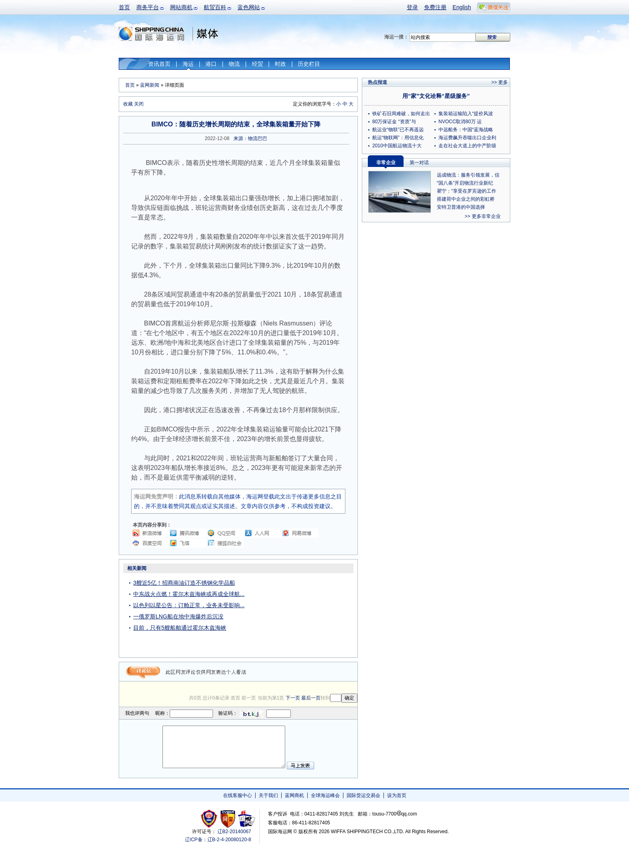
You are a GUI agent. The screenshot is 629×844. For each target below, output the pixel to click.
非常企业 (386, 162)
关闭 (139, 104)
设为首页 (396, 795)
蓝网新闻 (149, 85)
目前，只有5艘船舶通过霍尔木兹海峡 (179, 627)
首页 (124, 7)
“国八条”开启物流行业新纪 (465, 183)
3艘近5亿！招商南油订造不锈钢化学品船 (184, 583)
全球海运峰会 (325, 795)
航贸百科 (215, 7)
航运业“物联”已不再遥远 (398, 129)
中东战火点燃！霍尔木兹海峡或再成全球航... (189, 594)
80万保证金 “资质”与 (394, 121)
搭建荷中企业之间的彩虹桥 (466, 199)
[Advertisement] (307, 613)
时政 (280, 64)
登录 (412, 7)
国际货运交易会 (363, 795)
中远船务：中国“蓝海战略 (465, 129)
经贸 (257, 64)
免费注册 (435, 7)
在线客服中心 (237, 795)
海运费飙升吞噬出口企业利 (467, 137)
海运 (188, 64)
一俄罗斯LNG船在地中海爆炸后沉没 (178, 616)
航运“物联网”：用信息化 (398, 137)
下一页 (293, 698)
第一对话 (419, 162)
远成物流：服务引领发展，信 (468, 175)
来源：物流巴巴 (250, 138)
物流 (234, 64)
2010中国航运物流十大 (397, 145)
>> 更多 (499, 82)
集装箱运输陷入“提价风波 (465, 113)
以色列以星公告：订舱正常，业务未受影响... (189, 605)
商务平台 (147, 7)
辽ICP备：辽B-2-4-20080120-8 (218, 839)
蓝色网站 (248, 7)
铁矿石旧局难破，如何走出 (401, 113)
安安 (246, 818)
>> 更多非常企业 (482, 216)
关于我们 (268, 795)
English (461, 7)
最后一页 (311, 698)
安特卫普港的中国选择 (461, 207)
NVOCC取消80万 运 (460, 121)
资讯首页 (159, 64)
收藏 (128, 104)
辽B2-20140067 (234, 831)
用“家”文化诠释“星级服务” (436, 96)
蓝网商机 (294, 795)
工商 (210, 818)
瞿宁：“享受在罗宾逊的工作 (466, 191)
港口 (211, 64)
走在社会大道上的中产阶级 (467, 145)
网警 (228, 818)
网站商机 (181, 7)
